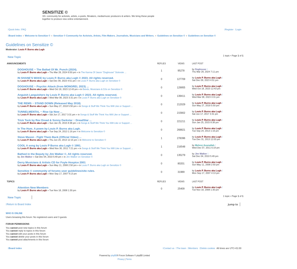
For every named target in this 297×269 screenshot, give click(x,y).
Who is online (14, 213)
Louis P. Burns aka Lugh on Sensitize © (100, 81)
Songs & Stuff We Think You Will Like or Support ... (107, 106)
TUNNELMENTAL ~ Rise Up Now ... (40, 111)
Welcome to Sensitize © (93, 131)
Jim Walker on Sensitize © (79, 157)
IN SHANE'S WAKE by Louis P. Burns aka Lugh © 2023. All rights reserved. (66, 78)
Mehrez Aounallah (204, 145)
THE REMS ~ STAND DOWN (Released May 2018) (49, 103)
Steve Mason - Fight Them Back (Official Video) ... (49, 137)
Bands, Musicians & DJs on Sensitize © (103, 89)
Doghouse (200, 69)
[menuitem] (23, 29)
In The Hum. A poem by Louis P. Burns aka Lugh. (49, 128)
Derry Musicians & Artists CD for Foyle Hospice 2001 (52, 162)
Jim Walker (27, 157)
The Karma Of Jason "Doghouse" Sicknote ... (103, 72)
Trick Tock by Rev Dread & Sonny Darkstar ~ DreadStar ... (55, 120)
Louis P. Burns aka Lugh (31, 49)
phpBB (114, 255)
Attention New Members (33, 187)
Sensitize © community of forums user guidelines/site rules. (56, 170)
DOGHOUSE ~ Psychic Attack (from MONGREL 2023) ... (53, 86)
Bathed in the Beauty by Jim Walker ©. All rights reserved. (55, 154)
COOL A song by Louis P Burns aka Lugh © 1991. (49, 145)
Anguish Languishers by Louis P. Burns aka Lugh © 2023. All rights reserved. (67, 94)
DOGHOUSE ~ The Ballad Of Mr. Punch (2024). (47, 69)
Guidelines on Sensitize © (29, 44)
